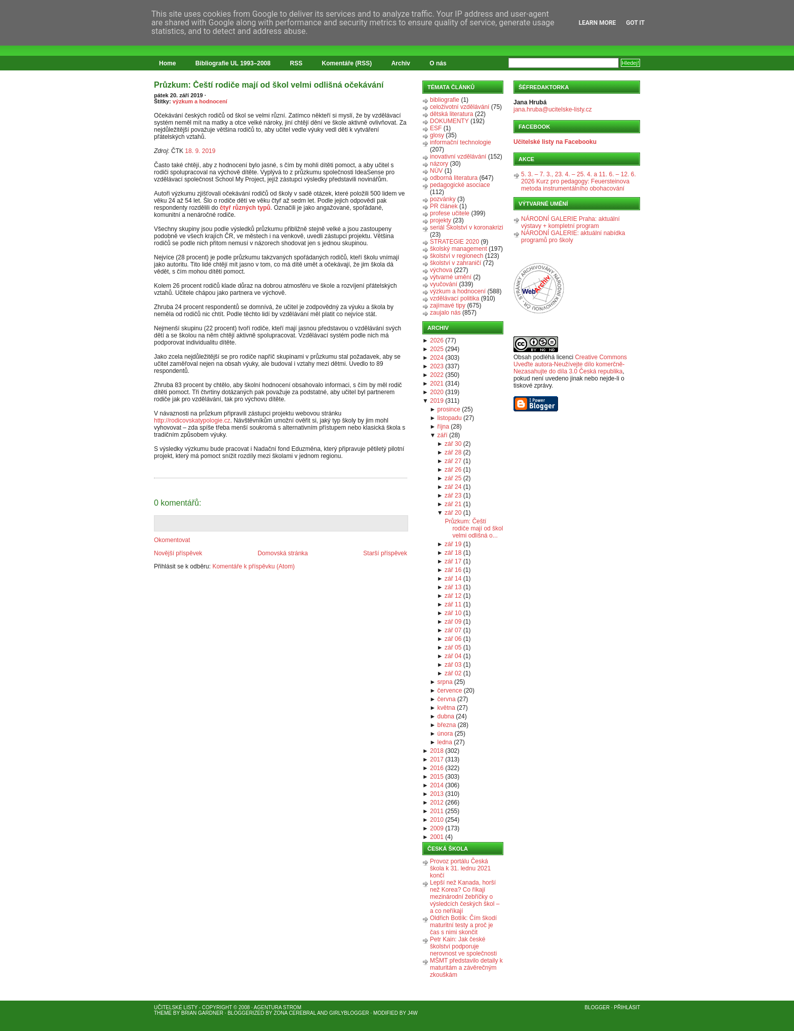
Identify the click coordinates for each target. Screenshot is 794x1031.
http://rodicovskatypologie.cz (192, 420)
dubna (446, 716)
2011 (437, 811)
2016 (437, 768)
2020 (437, 392)
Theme (163, 1013)
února (445, 733)
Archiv (400, 63)
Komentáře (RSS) (347, 63)
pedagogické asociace (460, 184)
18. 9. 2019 (200, 151)
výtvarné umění (450, 277)
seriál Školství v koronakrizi (466, 227)
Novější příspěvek (178, 553)
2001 (437, 837)
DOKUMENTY (449, 121)
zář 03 (453, 664)
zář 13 (453, 587)
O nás (437, 63)
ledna (445, 742)
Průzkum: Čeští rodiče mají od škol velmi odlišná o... (474, 528)
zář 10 (453, 613)
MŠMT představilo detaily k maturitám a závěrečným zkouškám (466, 967)
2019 (437, 400)
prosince (449, 409)
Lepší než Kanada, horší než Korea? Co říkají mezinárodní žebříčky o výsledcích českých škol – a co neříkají (464, 896)
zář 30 (453, 443)
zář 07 (453, 630)
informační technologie (460, 142)
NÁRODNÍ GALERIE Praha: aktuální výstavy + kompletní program (570, 222)
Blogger (597, 1007)
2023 (437, 366)
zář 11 (453, 604)
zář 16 (453, 570)
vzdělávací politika (454, 298)
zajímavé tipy (447, 305)
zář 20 (453, 512)
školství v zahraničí (455, 262)
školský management (458, 248)
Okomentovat (172, 540)
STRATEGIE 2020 (454, 241)
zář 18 (453, 552)
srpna (445, 681)
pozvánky (443, 199)
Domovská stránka (283, 553)
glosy (437, 135)
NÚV (436, 170)
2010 (437, 819)
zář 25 (453, 478)
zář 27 (453, 461)
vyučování (443, 284)
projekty (440, 220)
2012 (437, 802)
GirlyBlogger (349, 1013)
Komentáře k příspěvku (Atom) (253, 566)
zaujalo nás (445, 312)
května (446, 707)
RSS (296, 63)
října (443, 426)
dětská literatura (451, 114)
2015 (437, 776)
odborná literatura (454, 177)
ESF (436, 128)
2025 (437, 349)
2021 (437, 383)
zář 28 (453, 452)
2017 (437, 759)
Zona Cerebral (294, 1013)
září (443, 435)
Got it (635, 22)
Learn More (597, 22)
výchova (441, 270)
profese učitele (449, 213)
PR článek (444, 206)
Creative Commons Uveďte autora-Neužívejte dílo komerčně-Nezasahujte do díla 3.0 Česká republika (570, 364)
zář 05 (453, 647)
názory (439, 163)
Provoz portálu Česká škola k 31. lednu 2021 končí (460, 868)
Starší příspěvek (385, 553)
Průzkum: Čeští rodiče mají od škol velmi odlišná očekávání (268, 85)
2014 (437, 785)
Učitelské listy (175, 1007)
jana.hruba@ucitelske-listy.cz (552, 109)
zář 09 (453, 621)
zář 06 (453, 638)
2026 (437, 340)
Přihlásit (627, 1007)
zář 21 (453, 504)
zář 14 (453, 578)
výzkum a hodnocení (200, 101)
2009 (437, 828)
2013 (437, 793)
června (447, 699)
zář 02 (453, 673)
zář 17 (453, 561)
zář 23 (453, 495)
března (447, 725)
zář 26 (453, 469)
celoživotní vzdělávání (459, 106)
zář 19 (453, 544)
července (450, 690)
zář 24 (453, 486)
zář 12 (453, 595)
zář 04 (453, 656)
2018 (437, 750)
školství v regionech (456, 255)
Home (167, 63)
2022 (437, 374)
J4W (413, 1013)
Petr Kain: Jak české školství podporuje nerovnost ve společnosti (463, 946)
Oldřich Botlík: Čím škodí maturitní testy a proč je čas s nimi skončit (463, 925)
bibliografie (444, 99)
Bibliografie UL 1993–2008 (233, 63)
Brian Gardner (202, 1013)
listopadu (450, 418)
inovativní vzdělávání (458, 156)
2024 (437, 357)
